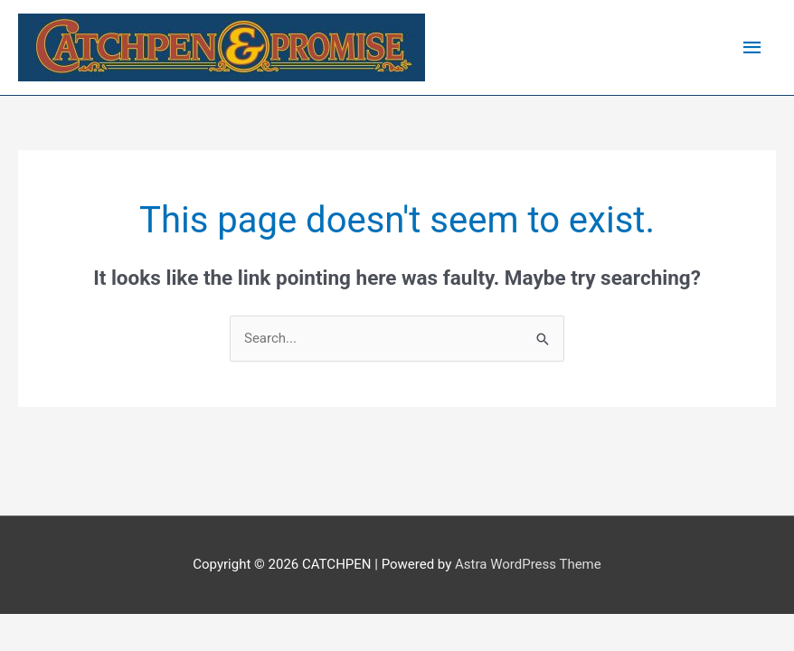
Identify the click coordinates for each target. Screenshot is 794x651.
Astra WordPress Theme (528, 564)
